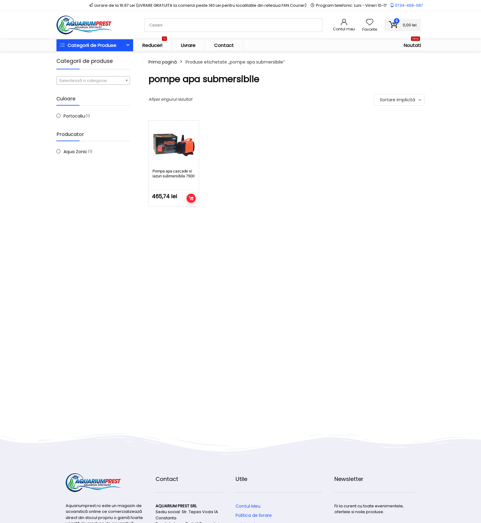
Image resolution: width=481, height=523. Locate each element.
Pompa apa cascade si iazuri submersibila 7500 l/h (173, 176)
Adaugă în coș (191, 198)
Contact (224, 45)
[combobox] (93, 80)
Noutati (412, 43)
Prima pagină (162, 62)
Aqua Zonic (75, 152)
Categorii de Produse (88, 45)
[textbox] (93, 80)
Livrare (188, 45)
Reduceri (154, 43)
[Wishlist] (369, 22)
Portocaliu (74, 116)
